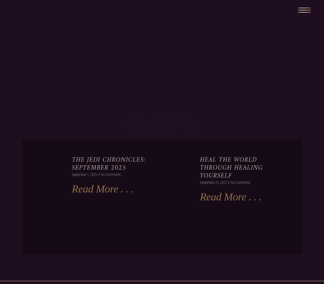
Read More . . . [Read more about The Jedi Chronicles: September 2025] (102, 201)
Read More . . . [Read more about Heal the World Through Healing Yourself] (230, 209)
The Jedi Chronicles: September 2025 (109, 176)
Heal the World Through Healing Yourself (231, 180)
